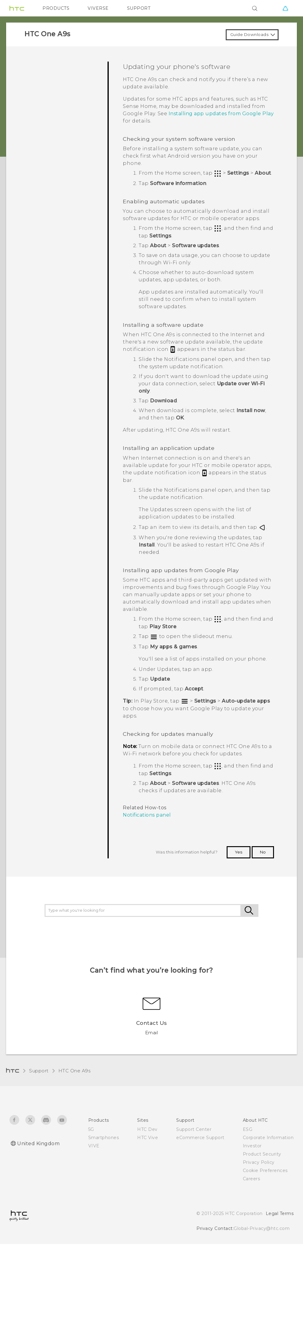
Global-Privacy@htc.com (262, 1228)
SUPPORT (139, 8)
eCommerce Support (200, 1137)
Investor (252, 1146)
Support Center (193, 1129)
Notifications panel (147, 815)
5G (91, 1129)
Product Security (262, 1154)
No (263, 852)
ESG (248, 1129)
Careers (251, 1178)
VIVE (94, 1146)
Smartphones (103, 1137)
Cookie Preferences (265, 1170)
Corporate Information (268, 1137)
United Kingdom (38, 1143)
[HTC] (16, 8)
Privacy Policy (259, 1162)
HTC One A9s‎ (74, 1071)
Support (39, 1071)
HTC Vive (147, 1137)
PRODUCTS (55, 8)
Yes (238, 852)
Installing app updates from (221, 113)
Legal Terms (280, 1213)
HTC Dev (147, 1129)
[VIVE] (285, 8)
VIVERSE (98, 8)
